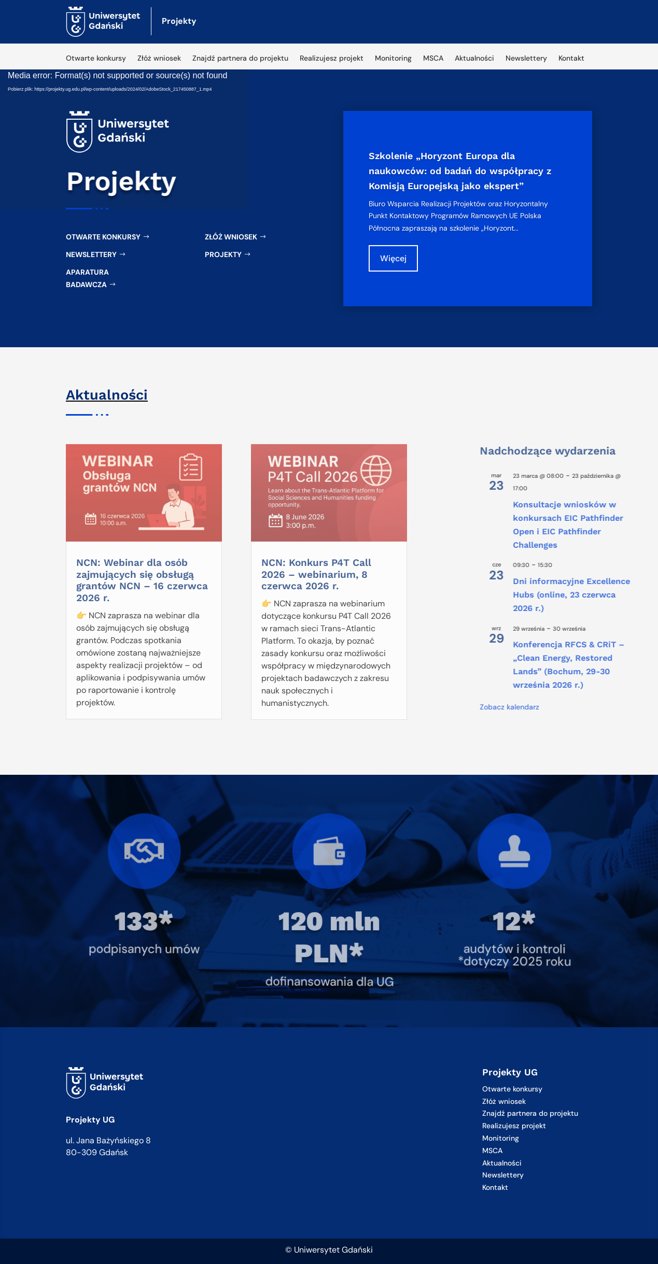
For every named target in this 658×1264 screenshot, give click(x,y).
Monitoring (393, 58)
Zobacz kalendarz (599, 707)
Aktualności (474, 58)
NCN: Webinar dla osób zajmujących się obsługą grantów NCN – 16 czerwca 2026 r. (142, 580)
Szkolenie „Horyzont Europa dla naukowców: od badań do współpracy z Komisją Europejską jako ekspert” (461, 170)
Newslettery (526, 58)
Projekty (223, 254)
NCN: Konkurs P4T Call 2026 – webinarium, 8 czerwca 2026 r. (316, 574)
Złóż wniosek (159, 58)
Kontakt (571, 58)
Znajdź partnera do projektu (240, 58)
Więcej (398, 257)
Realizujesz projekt (331, 58)
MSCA (433, 58)
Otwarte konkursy (96, 58)
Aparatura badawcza (87, 278)
